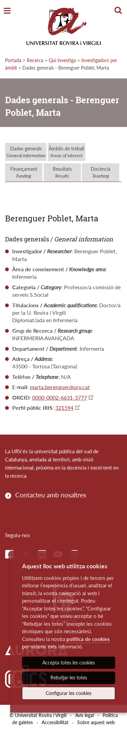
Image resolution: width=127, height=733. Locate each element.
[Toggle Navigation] (7, 11)
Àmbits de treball (66, 152)
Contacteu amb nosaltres (50, 495)
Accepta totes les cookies (68, 662)
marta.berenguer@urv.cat (60, 387)
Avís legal (84, 715)
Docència (100, 172)
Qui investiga (62, 60)
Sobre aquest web (96, 722)
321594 (64, 407)
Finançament (23, 172)
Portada (13, 60)
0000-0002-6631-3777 (59, 397)
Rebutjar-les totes (68, 677)
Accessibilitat (55, 722)
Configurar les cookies (68, 693)
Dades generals (25, 152)
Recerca (35, 60)
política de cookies (88, 639)
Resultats (62, 172)
